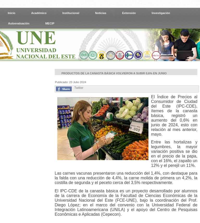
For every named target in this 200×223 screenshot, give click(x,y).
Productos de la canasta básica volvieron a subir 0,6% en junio (114, 73)
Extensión (129, 13)
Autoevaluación (18, 23)
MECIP (49, 23)
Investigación (161, 13)
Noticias (100, 13)
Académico (39, 13)
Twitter (78, 88)
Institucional (70, 13)
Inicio (11, 13)
